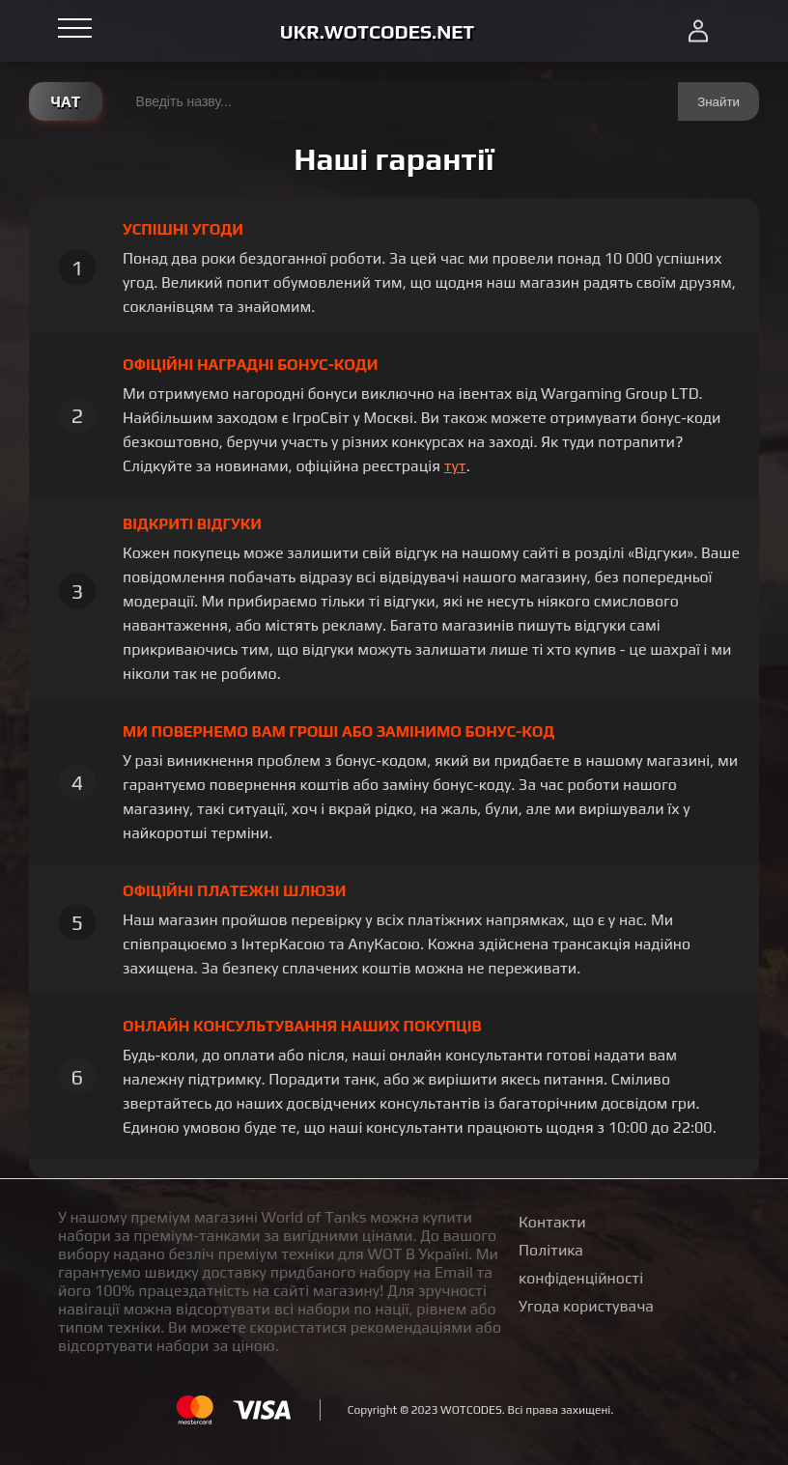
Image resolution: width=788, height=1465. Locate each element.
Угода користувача (586, 1306)
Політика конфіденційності (581, 1264)
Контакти (552, 1222)
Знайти (718, 102)
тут (455, 466)
